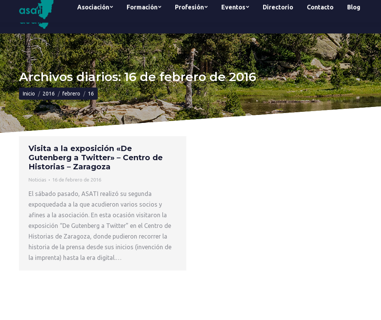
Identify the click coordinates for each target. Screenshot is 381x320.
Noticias (37, 179)
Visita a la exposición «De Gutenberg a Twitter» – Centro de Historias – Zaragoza (96, 157)
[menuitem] (95, 17)
